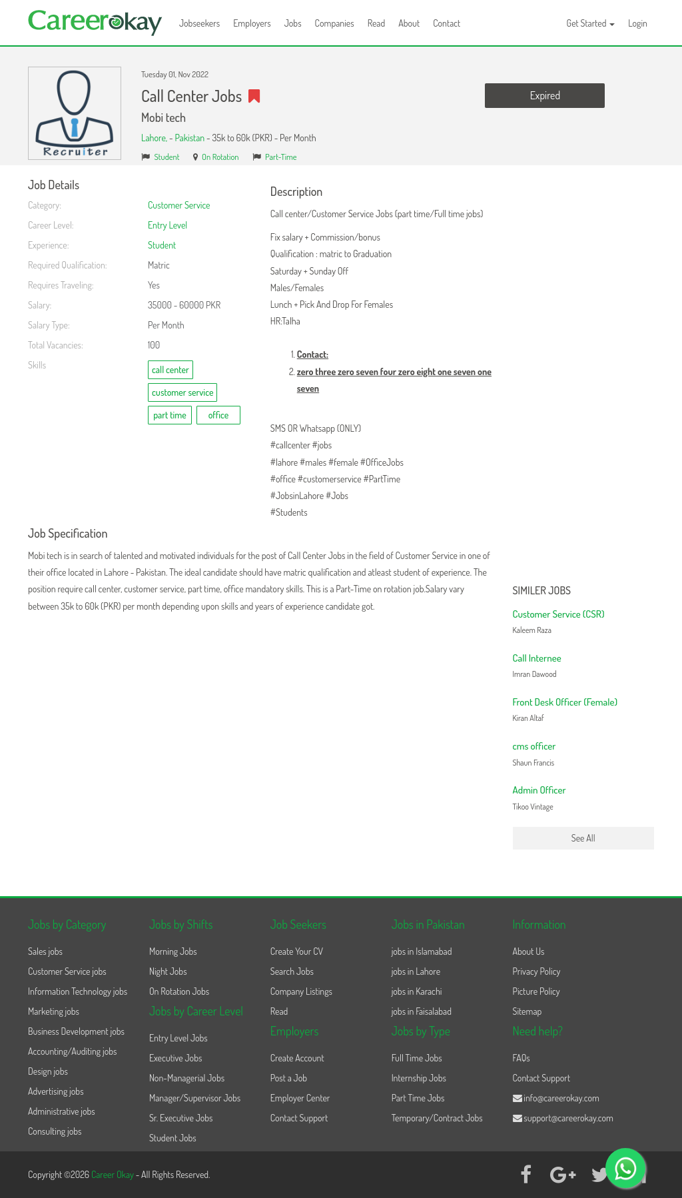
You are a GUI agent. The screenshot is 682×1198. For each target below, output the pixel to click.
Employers (252, 23)
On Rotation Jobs (179, 991)
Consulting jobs (54, 1131)
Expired (545, 95)
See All (583, 838)
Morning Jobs (173, 951)
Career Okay (113, 1174)
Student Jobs (172, 1137)
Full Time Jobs (417, 1057)
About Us (529, 951)
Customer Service (179, 205)
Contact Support (299, 1117)
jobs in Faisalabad (422, 1011)
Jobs (293, 23)
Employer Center (300, 1097)
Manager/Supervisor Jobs (194, 1097)
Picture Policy (536, 991)
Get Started (591, 23)
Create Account (297, 1057)
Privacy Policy (537, 971)
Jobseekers (199, 23)
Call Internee (537, 658)
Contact (446, 23)
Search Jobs (292, 971)
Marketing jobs (53, 1011)
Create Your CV (296, 951)
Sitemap (527, 1011)
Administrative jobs (61, 1111)
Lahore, (155, 137)
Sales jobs (45, 951)
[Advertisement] (584, 378)
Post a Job (288, 1077)
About (409, 23)
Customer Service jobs (67, 971)
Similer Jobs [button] (542, 591)
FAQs (521, 1057)
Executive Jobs (175, 1057)
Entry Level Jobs (178, 1037)
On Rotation (220, 156)
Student (167, 156)
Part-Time (281, 156)
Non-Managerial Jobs (186, 1077)
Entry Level (167, 225)
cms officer (534, 746)
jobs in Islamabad (422, 951)
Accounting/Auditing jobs (72, 1051)
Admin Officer (539, 790)
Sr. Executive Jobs (181, 1117)
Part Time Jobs (418, 1097)
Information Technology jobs (77, 991)
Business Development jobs (76, 1031)
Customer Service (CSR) (559, 614)
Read (377, 23)
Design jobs (48, 1071)
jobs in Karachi (417, 991)
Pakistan (189, 137)
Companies (334, 23)
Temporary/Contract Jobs (437, 1117)
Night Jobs (168, 971)
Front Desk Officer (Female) (565, 702)
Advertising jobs (56, 1091)
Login (637, 23)
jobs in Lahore (416, 971)
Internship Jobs (419, 1077)
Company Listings (301, 991)
